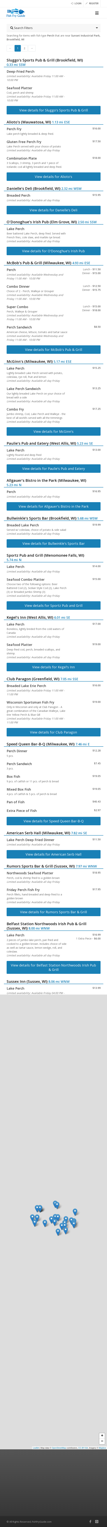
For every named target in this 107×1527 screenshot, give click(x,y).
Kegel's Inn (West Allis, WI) (30, 617)
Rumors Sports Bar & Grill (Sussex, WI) (41, 866)
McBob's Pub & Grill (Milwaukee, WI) (39, 262)
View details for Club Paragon (53, 732)
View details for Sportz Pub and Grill (54, 605)
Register (92, 3)
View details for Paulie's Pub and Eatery (53, 468)
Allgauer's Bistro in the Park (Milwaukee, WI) (46, 480)
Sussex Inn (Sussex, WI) (27, 981)
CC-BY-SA (83, 1448)
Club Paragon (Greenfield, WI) (33, 678)
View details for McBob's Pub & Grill (53, 349)
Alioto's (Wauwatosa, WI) (29, 122)
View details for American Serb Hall (53, 854)
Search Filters (21, 28)
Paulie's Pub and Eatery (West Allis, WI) (41, 443)
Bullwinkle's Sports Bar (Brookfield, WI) (41, 518)
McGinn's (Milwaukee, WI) (30, 361)
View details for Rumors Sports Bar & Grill (53, 912)
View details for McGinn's (53, 431)
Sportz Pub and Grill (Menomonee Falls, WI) (45, 555)
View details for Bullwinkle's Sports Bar (53, 543)
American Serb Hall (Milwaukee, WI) (38, 832)
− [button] (102, 1441)
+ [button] (102, 1436)
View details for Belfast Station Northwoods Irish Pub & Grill (53, 967)
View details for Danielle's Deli (53, 210)
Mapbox (102, 1448)
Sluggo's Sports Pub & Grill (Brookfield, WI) (45, 60)
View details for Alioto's (53, 176)
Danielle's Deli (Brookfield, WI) (33, 188)
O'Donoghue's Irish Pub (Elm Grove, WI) (42, 221)
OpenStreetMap (59, 1448)
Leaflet (36, 1448)
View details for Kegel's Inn (53, 667)
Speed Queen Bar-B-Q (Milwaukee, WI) (41, 744)
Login (76, 3)
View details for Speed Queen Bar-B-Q (54, 821)
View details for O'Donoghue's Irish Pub (53, 251)
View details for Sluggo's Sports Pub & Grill (53, 110)
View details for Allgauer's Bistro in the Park (54, 506)
